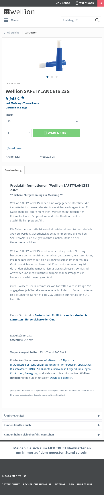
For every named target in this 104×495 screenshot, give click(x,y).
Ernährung (16, 373)
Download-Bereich (61, 377)
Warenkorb (85, 3)
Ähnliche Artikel (14, 415)
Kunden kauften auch (17, 425)
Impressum (84, 484)
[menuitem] (17, 20)
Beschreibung (13, 170)
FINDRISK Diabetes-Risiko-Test (47, 369)
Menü (11, 19)
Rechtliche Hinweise (37, 484)
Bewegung (31, 373)
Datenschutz (11, 484)
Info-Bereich (51, 360)
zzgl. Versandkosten (29, 103)
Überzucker (84, 364)
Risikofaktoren (19, 369)
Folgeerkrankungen (79, 369)
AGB (71, 484)
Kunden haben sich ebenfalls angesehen (29, 434)
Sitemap (60, 484)
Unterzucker (68, 364)
